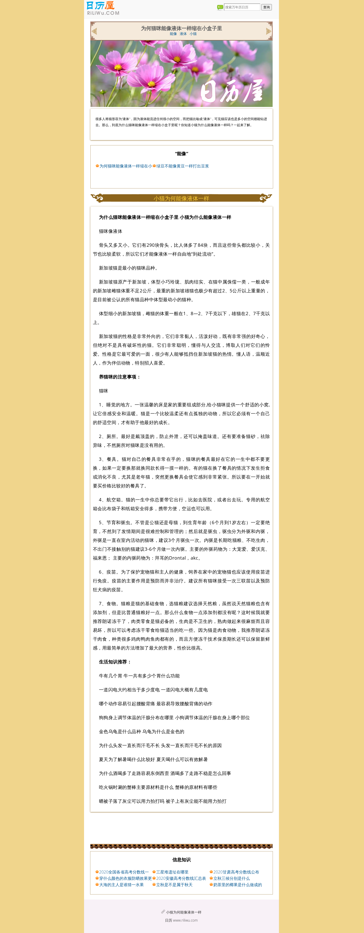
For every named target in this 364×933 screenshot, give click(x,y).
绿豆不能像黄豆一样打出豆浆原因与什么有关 (182, 166)
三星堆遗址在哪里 (172, 872)
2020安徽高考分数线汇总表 (181, 878)
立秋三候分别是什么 (231, 878)
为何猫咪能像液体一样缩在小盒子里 (125, 166)
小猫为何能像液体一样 (183, 912)
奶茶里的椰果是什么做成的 (237, 884)
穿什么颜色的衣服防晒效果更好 (125, 878)
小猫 (193, 33)
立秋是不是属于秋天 (174, 884)
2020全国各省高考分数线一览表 (124, 872)
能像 (173, 33)
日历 (168, 920)
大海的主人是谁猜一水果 (121, 884)
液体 (183, 33)
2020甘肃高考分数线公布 (236, 872)
